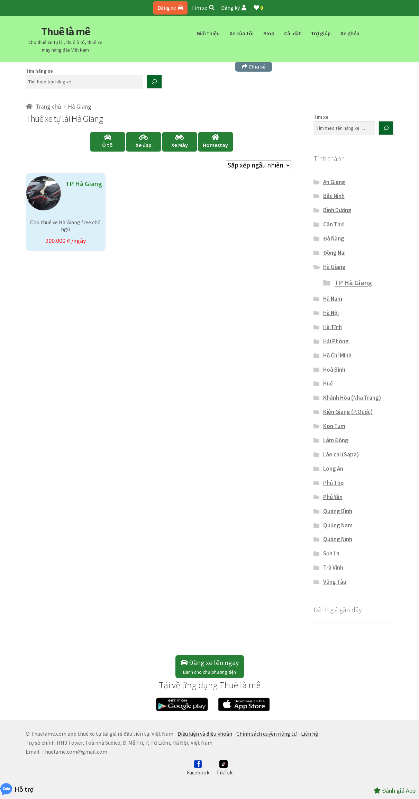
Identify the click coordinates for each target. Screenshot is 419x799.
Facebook (198, 768)
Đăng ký (233, 7)
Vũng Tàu (334, 581)
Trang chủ (48, 106)
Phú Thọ (333, 483)
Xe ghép (349, 33)
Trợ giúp (321, 33)
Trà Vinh (333, 567)
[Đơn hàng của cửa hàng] (258, 165)
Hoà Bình (334, 369)
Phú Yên (333, 497)
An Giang (334, 182)
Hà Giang (334, 267)
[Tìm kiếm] (154, 82)
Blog (268, 33)
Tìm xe (203, 7)
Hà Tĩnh (332, 327)
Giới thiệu (208, 33)
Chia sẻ (253, 66)
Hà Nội (331, 313)
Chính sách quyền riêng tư (266, 733)
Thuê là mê (65, 31)
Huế (328, 383)
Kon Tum (334, 426)
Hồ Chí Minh (337, 355)
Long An (333, 468)
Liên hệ (309, 733)
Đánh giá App (395, 791)
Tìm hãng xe (39, 71)
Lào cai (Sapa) (341, 454)
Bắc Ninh (334, 196)
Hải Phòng (336, 341)
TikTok (224, 768)
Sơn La (331, 553)
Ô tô (107, 141)
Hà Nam (332, 298)
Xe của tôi (241, 33)
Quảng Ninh (337, 539)
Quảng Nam (338, 525)
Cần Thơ (333, 224)
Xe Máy (179, 141)
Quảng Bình (337, 511)
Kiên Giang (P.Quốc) (348, 412)
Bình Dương (337, 210)
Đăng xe (170, 7)
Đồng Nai (334, 252)
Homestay (215, 141)
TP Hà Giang (353, 282)
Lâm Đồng (335, 440)
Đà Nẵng (333, 238)
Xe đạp (144, 141)
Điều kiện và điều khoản (204, 733)
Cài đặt (292, 33)
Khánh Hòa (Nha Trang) (352, 397)
